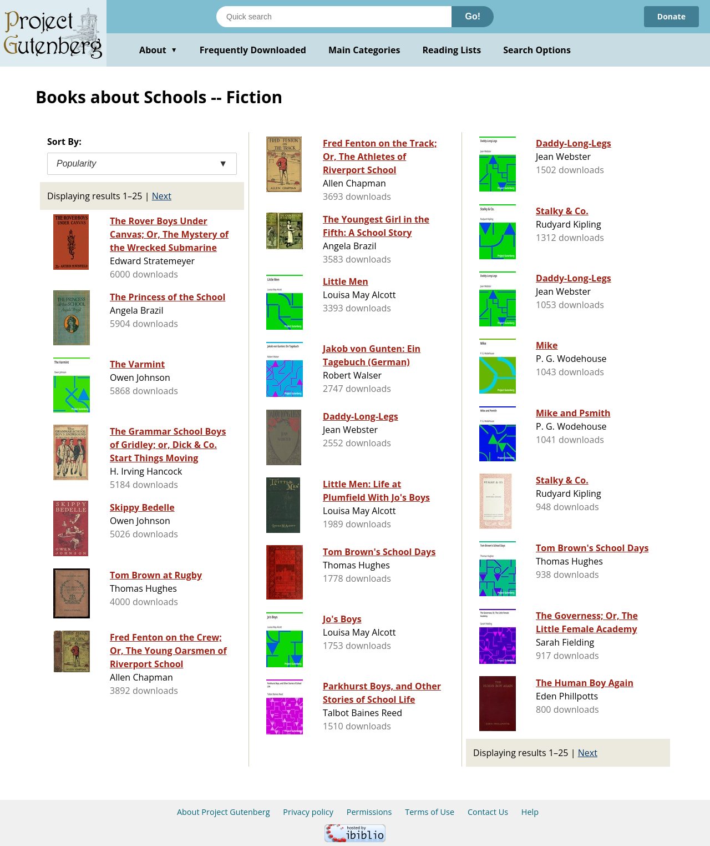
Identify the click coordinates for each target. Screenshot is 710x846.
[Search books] (334, 16)
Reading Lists (452, 50)
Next (161, 196)
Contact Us (488, 812)
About (158, 50)
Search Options (537, 50)
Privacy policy (308, 812)
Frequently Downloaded (253, 50)
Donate (671, 16)
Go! (472, 16)
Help (530, 812)
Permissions (369, 812)
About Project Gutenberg (223, 812)
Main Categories (364, 50)
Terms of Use (429, 812)
